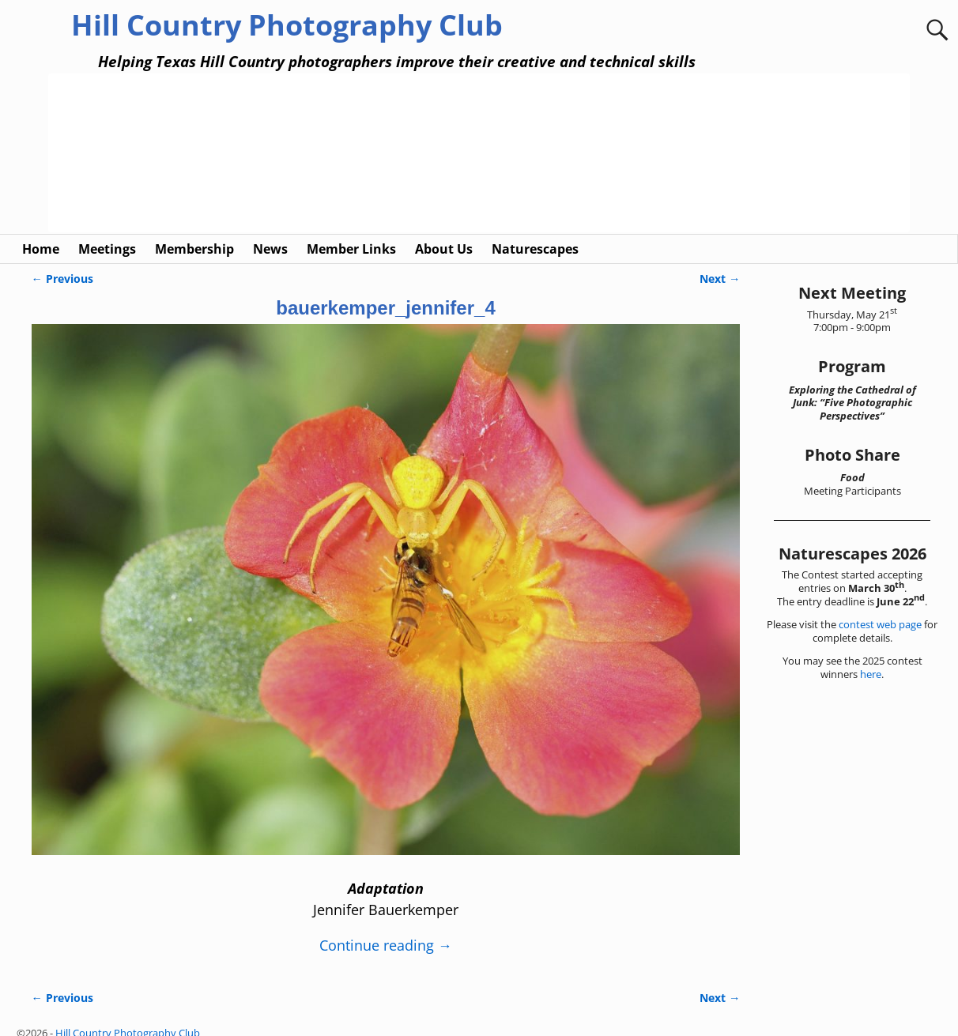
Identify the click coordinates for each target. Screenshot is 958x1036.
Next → (720, 262)
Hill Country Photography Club (287, 25)
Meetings (107, 233)
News (270, 233)
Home (40, 233)
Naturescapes (535, 233)
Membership (194, 233)
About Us (444, 233)
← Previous (62, 262)
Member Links (351, 233)
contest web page (880, 609)
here (870, 658)
